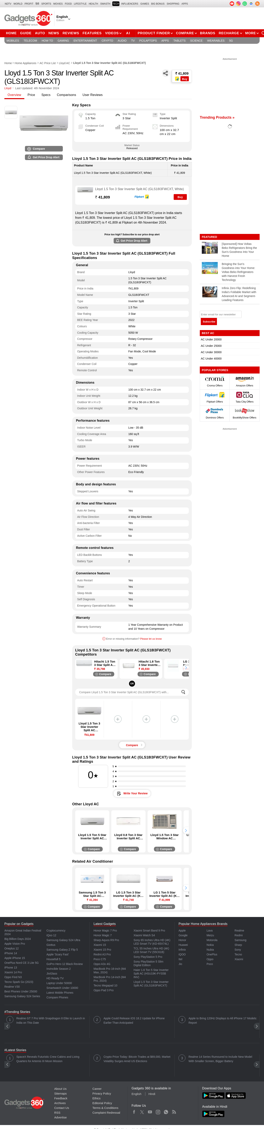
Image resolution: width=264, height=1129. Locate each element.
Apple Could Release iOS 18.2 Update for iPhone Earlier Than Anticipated (134, 1020)
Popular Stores (215, 370)
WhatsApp (166, 1111)
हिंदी (37, 3)
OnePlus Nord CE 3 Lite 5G (21, 962)
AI (130, 32)
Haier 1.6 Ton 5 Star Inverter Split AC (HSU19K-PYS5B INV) (151, 973)
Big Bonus (158, 3)
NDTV (8, 3)
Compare (185, 33)
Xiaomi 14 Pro (13, 972)
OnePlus (212, 954)
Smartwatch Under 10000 (62, 987)
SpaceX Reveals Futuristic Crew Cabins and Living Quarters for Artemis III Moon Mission (47, 1059)
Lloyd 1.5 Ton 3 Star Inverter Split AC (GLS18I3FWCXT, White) (139, 189)
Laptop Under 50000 (59, 983)
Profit (29, 3)
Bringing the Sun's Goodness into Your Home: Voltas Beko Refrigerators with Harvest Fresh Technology (238, 272)
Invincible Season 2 (58, 968)
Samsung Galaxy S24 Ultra (63, 940)
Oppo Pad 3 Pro (103, 990)
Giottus (50, 944)
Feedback (60, 1098)
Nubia (210, 949)
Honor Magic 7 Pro (105, 930)
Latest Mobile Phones (59, 992)
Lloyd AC (64, 63)
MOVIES (58, 3)
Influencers (129, 3)
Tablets (179, 40)
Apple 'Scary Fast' (57, 954)
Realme (239, 930)
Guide (26, 33)
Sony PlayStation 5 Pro (148, 956)
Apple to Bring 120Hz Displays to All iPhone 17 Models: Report (222, 1020)
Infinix (182, 949)
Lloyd (7, 88)
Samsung (240, 940)
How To (47, 40)
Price (31, 95)
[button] (186, 667)
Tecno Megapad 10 (105, 985)
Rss (173, 1111)
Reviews (71, 33)
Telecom (30, 40)
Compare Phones (57, 997)
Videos (112, 33)
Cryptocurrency (55, 930)
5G (231, 40)
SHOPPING (173, 3)
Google (182, 935)
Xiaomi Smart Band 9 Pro (149, 930)
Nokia (210, 944)
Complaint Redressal (106, 1112)
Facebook (134, 1111)
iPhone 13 (10, 967)
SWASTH (105, 3)
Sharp (238, 944)
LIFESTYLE (80, 3)
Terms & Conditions (105, 1107)
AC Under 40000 (211, 358)
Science (196, 40)
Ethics (96, 1098)
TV (133, 40)
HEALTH (93, 3)
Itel (180, 959)
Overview (14, 95)
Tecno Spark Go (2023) (18, 981)
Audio (122, 40)
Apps (165, 40)
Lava (210, 930)
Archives (60, 1103)
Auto (40, 33)
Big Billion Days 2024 (17, 938)
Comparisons (66, 95)
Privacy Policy (101, 1093)
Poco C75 (100, 959)
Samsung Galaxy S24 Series (22, 996)
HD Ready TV (55, 978)
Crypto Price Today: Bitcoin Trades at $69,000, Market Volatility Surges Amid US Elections (136, 1059)
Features (92, 33)
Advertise (60, 1117)
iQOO (182, 954)
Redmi (238, 935)
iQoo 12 (51, 935)
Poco (210, 964)
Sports (46, 3)
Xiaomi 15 (100, 944)
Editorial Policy (102, 1103)
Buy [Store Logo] (184, 79)
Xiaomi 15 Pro (102, 949)
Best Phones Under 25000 (20, 991)
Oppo (210, 959)
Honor (182, 940)
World (18, 3)
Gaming (63, 40)
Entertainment (85, 40)
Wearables (216, 40)
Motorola (212, 940)
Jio (180, 964)
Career (96, 1088)
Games (144, 3)
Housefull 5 (53, 959)
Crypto (107, 40)
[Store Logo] (177, 78)
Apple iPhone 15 (14, 958)
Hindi (151, 1094)
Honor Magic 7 (103, 935)
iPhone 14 (10, 953)
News (53, 33)
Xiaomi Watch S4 (144, 935)
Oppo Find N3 (13, 977)
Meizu (210, 935)
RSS (57, 1112)
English (136, 1094)
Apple (182, 930)
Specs (45, 95)
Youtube (150, 1111)
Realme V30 (12, 986)
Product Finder (154, 33)
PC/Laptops (148, 40)
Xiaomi (238, 959)
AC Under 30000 (211, 352)
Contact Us (61, 1107)
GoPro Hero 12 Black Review (64, 964)
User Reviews (93, 95)
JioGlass (51, 973)
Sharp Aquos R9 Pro (106, 940)
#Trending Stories (17, 1012)
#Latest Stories (15, 1050)
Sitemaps (60, 1093)
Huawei (183, 944)
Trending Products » (217, 117)
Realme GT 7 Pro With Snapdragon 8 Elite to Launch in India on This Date (50, 1020)
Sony (237, 949)
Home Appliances (25, 63)
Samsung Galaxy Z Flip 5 (62, 949)
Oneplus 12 (11, 948)
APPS (184, 3)
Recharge (229, 33)
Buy (180, 197)
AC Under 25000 (211, 345)
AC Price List (47, 63)
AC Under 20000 (211, 339)
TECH (116, 3)
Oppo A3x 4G (102, 964)
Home (11, 33)
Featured (210, 237)
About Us (60, 1088)
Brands (207, 33)
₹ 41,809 (182, 73)
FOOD (68, 3)
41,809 (102, 197)
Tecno (238, 954)
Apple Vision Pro (14, 943)
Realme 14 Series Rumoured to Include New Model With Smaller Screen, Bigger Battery (220, 1059)
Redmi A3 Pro (102, 954)
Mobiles (13, 40)
